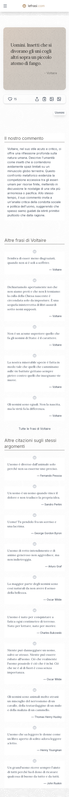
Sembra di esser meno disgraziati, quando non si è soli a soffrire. (31, 260)
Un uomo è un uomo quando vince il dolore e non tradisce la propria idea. (33, 495)
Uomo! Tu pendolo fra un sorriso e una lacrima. (31, 524)
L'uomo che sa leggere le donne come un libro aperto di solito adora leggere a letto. (34, 738)
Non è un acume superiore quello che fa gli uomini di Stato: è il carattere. (33, 336)
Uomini (59, 112)
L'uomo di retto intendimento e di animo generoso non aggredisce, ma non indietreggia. (33, 555)
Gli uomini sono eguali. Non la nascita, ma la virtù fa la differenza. (34, 406)
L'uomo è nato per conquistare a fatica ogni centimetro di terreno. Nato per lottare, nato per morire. (31, 621)
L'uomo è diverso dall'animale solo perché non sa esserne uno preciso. (32, 466)
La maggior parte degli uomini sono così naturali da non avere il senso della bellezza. (32, 588)
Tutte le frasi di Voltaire (35, 429)
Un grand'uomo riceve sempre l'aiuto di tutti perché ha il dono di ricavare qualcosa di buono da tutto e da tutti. (33, 772)
